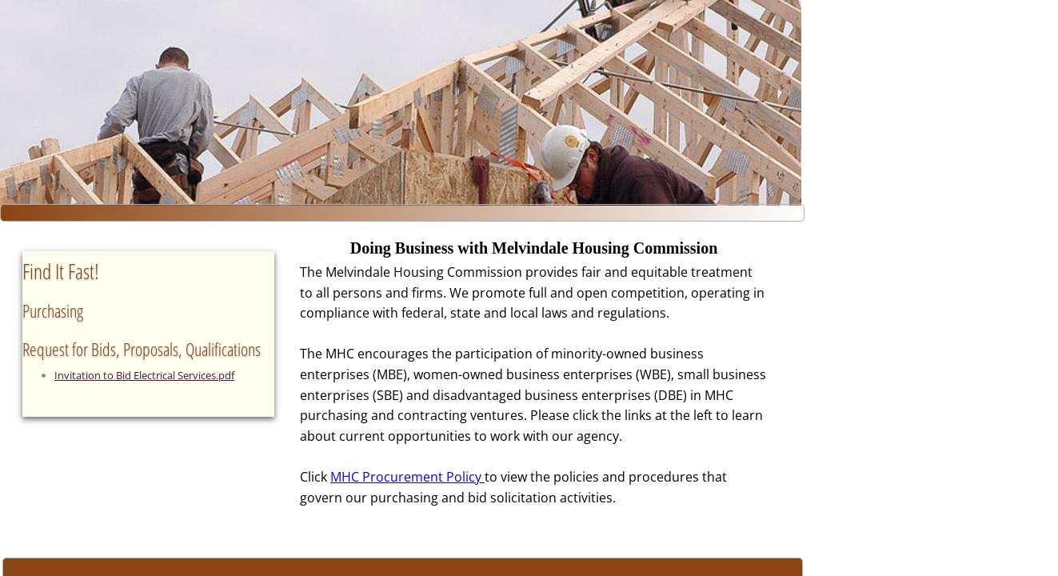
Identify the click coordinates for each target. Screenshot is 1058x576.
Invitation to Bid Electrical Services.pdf (144, 375)
